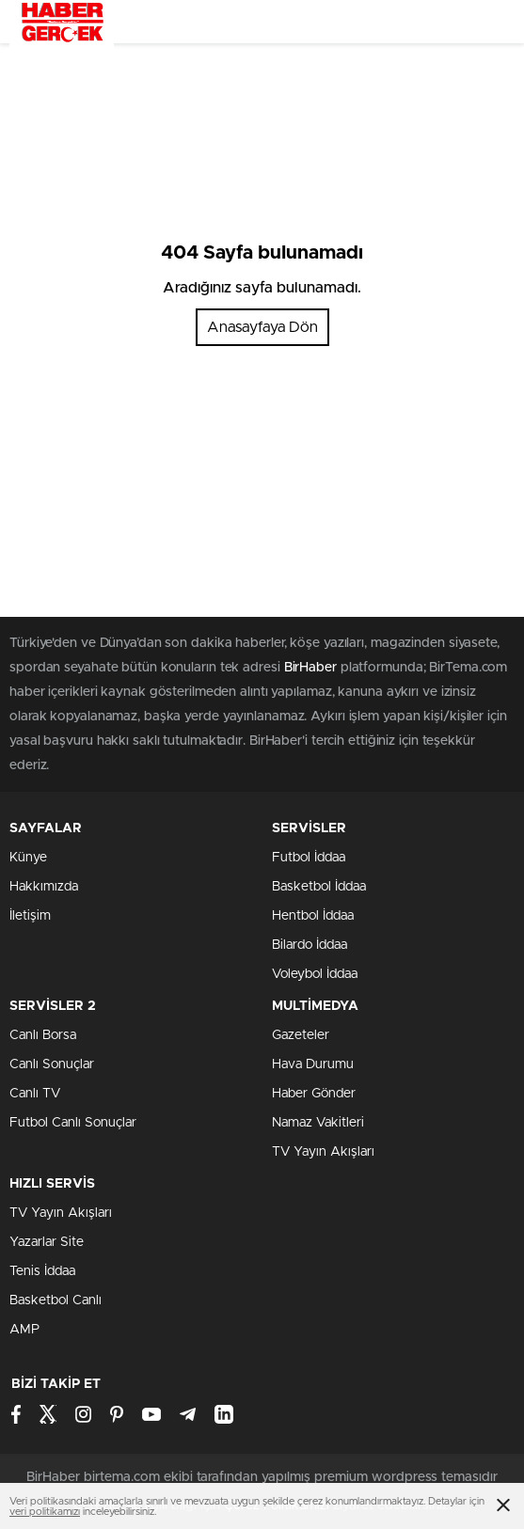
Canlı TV (34, 1093)
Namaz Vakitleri (318, 1122)
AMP (24, 1329)
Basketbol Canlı (55, 1300)
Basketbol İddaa (319, 886)
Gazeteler (300, 1035)
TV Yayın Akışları (323, 1152)
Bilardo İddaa (309, 945)
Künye (28, 857)
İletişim (30, 915)
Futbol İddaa (308, 857)
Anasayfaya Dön (262, 327)
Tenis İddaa (42, 1271)
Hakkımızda (43, 886)
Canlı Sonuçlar (51, 1064)
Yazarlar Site (46, 1242)
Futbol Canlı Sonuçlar (72, 1122)
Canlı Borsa (42, 1035)
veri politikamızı (44, 1511)
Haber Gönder (314, 1093)
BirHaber (310, 667)
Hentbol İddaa (313, 915)
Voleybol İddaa (314, 974)
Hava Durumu (313, 1064)
